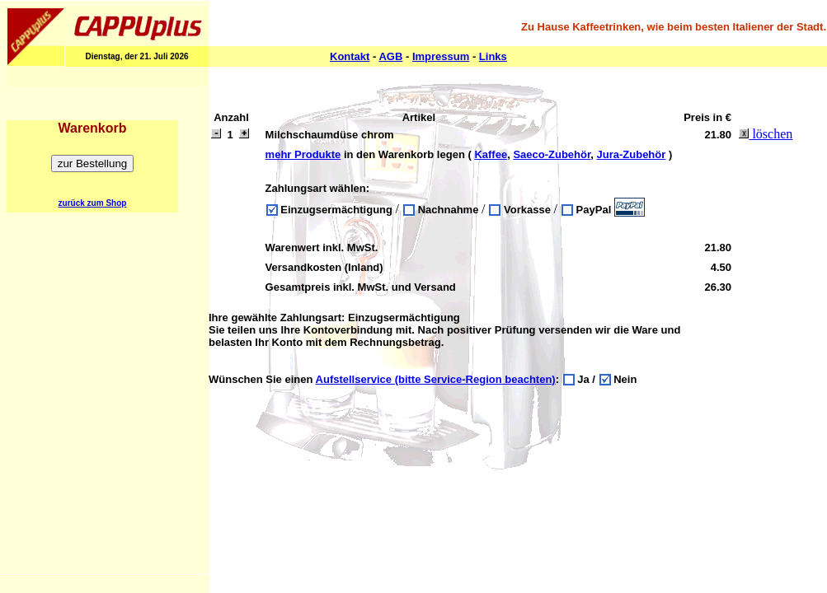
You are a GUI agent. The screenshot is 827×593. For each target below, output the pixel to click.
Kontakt (349, 56)
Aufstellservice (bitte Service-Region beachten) (436, 379)
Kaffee (490, 154)
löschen (765, 134)
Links (493, 56)
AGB (390, 56)
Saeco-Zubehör (551, 154)
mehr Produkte (303, 154)
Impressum (440, 56)
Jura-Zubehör (631, 154)
